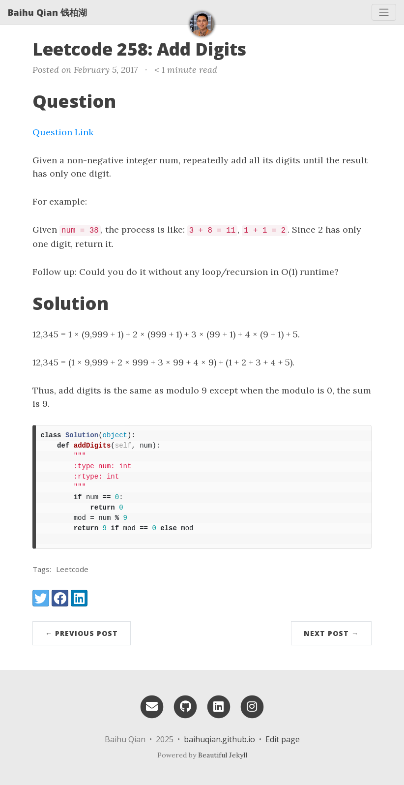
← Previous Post (81, 633)
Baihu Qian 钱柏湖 (47, 12)
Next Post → (331, 633)
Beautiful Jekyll (222, 755)
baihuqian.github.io (219, 739)
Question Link (62, 132)
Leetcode (72, 569)
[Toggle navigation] (384, 12)
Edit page (282, 739)
